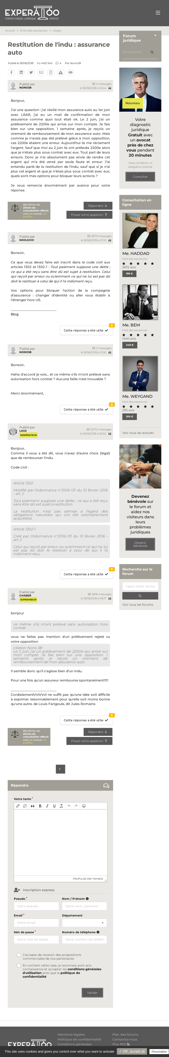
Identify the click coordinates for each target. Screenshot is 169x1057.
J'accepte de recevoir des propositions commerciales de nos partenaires (52, 957)
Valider (92, 993)
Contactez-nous (124, 1039)
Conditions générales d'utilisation (75, 1046)
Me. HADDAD (135, 253)
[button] (18, 806)
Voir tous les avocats (138, 433)
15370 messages (99, 429)
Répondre (98, 206)
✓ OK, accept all (132, 1051)
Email (18, 915)
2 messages (102, 83)
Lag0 (23, 430)
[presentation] (18, 806)
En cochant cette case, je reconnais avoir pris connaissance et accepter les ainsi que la (62, 971)
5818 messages (100, 594)
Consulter (140, 177)
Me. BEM (131, 325)
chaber (25, 595)
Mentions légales (71, 1035)
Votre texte (22, 799)
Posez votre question (89, 215)
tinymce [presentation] (97, 878)
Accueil (10, 30)
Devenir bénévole (140, 544)
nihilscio (26, 240)
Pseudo (19, 898)
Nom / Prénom (76, 898)
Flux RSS (121, 1044)
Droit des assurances (33, 30)
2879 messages (100, 236)
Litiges (57, 30)
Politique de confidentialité (79, 1039)
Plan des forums (125, 1035)
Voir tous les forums (137, 605)
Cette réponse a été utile (88, 329)
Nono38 (75, 63)
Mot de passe (24, 932)
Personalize (159, 1051)
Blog (14, 314)
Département (72, 915)
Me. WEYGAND (137, 396)
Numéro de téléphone (81, 932)
